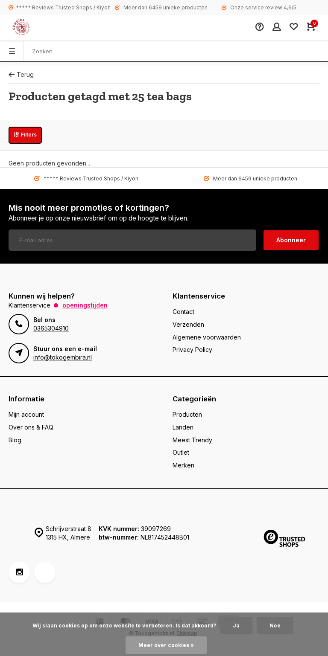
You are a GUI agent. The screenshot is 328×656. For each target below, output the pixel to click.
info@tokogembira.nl (62, 357)
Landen (183, 427)
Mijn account (26, 414)
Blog (15, 440)
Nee (275, 625)
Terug (21, 74)
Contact (183, 311)
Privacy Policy (192, 349)
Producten (187, 414)
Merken (183, 465)
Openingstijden (85, 305)
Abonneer (291, 240)
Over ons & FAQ (31, 427)
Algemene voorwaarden (207, 337)
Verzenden (188, 324)
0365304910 (51, 328)
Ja (236, 625)
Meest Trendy (192, 440)
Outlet (181, 452)
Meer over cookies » (166, 645)
